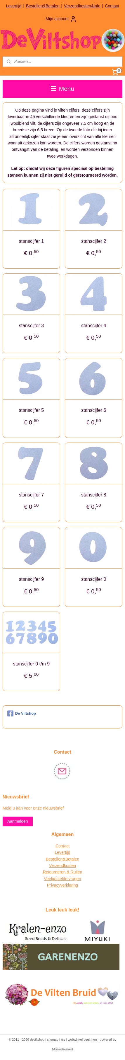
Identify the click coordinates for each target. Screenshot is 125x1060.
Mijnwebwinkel (62, 1049)
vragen (74, 878)
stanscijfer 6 (93, 410)
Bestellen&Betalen (42, 6)
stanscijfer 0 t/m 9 (31, 663)
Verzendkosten (62, 865)
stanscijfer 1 (31, 241)
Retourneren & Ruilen (62, 872)
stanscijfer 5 (31, 410)
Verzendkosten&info (82, 6)
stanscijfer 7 (31, 494)
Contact (112, 6)
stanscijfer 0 (93, 579)
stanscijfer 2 (93, 241)
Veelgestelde (55, 878)
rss (63, 1039)
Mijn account (61, 19)
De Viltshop (21, 713)
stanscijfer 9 (31, 579)
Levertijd (13, 6)
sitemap (52, 1039)
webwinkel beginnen (82, 1039)
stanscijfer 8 (93, 494)
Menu (62, 88)
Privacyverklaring (62, 885)
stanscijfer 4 (93, 325)
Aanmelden (17, 821)
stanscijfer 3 (31, 325)
